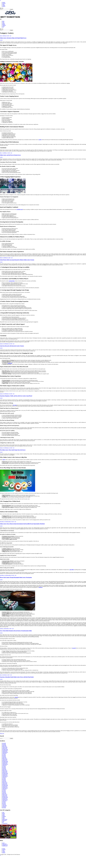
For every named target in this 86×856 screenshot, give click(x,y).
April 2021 (4, 804)
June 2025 (4, 755)
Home (3, 21)
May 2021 (4, 803)
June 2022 (4, 790)
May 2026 (4, 744)
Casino (3, 23)
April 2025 (4, 757)
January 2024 (4, 771)
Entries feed (4, 843)
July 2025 (4, 754)
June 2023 (4, 778)
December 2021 (5, 796)
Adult (3, 812)
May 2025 (4, 756)
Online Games (4, 819)
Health (3, 817)
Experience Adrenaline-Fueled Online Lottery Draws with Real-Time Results (17, 677)
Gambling (4, 25)
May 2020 (4, 807)
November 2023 (5, 773)
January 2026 (4, 748)
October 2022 (4, 786)
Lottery (3, 26)
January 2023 (4, 783)
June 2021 (4, 802)
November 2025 (5, 750)
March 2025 (4, 758)
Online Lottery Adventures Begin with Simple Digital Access (13, 38)
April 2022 (4, 792)
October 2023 (4, 774)
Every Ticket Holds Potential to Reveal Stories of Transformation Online (16, 630)
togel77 (4, 459)
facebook (3, 3)
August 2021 (4, 800)
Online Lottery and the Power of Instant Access (10, 155)
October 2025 (4, 751)
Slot (3, 27)
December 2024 (5, 761)
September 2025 (5, 752)
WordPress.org (4, 845)
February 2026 (4, 747)
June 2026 (4, 743)
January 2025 (4, 760)
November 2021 (5, 797)
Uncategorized (4, 823)
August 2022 (4, 788)
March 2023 (4, 781)
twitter (3, 4)
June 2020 (4, 806)
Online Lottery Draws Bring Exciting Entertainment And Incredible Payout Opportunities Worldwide (22, 523)
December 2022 (5, 784)
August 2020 (4, 805)
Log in (3, 842)
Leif (10, 35)
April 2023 (4, 780)
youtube (3, 5)
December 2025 (5, 749)
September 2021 (5, 799)
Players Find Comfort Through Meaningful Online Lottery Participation (16, 577)
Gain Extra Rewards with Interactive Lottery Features (12, 345)
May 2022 (4, 791)
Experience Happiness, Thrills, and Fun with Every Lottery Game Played (16, 395)
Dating (3, 815)
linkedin (3, 2)
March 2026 (4, 746)
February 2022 (4, 794)
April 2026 (4, 745)
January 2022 (4, 795)
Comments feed (5, 844)
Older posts (2, 733)
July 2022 (4, 789)
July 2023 (4, 777)
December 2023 (5, 772)
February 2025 (4, 759)
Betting (3, 24)
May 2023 (4, 779)
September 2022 (5, 787)
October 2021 (4, 798)
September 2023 (5, 775)
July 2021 (4, 801)
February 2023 (4, 782)
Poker (3, 22)
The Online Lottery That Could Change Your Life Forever (13, 449)
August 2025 (4, 753)
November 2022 (5, 785)
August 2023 (4, 776)
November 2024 (5, 762)
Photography (4, 820)
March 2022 (4, 793)
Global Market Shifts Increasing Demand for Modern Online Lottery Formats (17, 259)
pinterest (3, 6)
